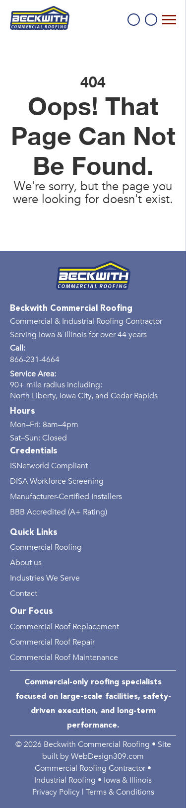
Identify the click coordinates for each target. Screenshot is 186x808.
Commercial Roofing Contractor (90, 768)
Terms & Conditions (120, 792)
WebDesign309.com (107, 756)
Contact (23, 593)
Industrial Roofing (65, 780)
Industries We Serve (45, 578)
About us (26, 562)
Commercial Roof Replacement (64, 626)
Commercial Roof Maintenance (64, 657)
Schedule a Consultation (151, 19)
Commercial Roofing (46, 547)
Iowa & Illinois (128, 780)
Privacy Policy (56, 792)
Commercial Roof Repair (52, 642)
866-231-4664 (133, 19)
